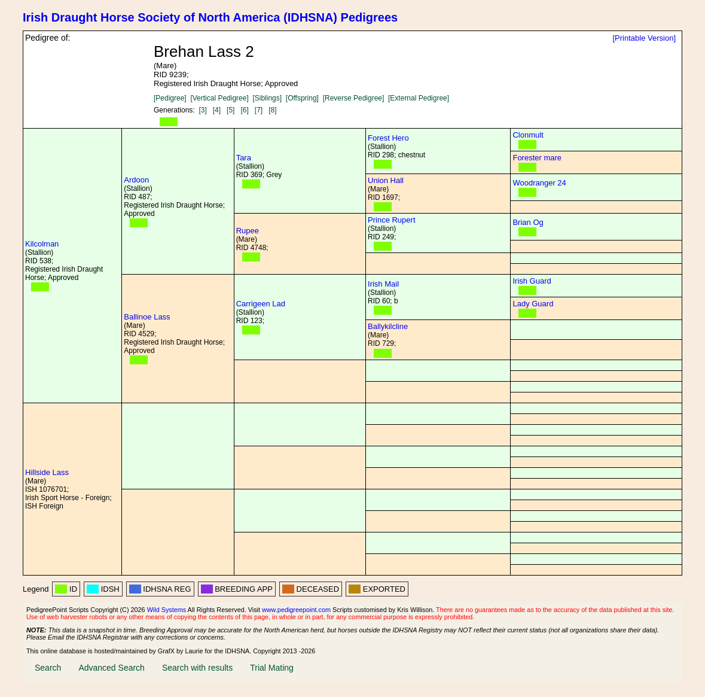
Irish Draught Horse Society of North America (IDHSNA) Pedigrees (210, 17)
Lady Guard (532, 303)
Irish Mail (383, 283)
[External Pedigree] (418, 98)
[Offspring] (302, 98)
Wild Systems (167, 609)
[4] (217, 110)
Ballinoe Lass (147, 316)
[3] (202, 110)
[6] (244, 110)
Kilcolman (42, 243)
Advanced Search (111, 667)
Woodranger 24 (539, 182)
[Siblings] (267, 98)
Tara (243, 157)
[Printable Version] (644, 38)
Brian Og (527, 222)
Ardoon (136, 179)
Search (48, 667)
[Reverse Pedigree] (353, 98)
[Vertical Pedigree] (219, 98)
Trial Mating (272, 667)
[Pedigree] (170, 98)
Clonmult (527, 134)
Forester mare (536, 157)
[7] (259, 110)
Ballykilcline (388, 326)
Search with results (197, 667)
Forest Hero (388, 137)
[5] (230, 110)
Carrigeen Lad (260, 303)
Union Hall (386, 180)
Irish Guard (531, 280)
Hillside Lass (47, 472)
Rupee (247, 230)
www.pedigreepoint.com (296, 609)
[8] (272, 110)
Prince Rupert (391, 219)
